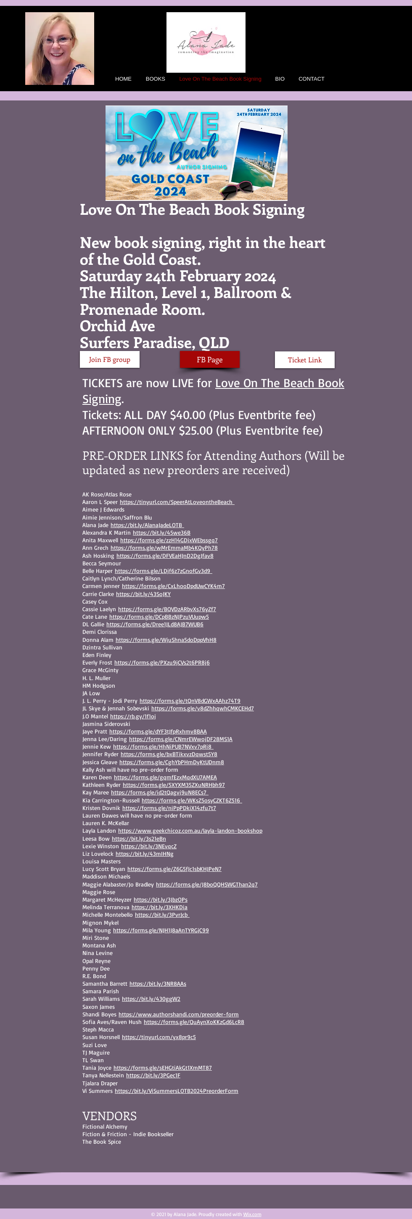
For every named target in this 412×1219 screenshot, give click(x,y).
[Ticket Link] (305, 359)
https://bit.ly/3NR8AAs (157, 983)
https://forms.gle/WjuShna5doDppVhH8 (166, 639)
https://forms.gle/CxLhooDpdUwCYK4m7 (173, 585)
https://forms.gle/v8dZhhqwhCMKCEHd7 (202, 708)
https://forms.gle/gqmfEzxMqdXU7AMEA (165, 777)
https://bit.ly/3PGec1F (153, 1075)
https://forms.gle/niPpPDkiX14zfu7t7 (169, 807)
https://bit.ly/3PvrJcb (162, 914)
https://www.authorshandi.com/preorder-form (179, 1014)
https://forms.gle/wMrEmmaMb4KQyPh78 (164, 547)
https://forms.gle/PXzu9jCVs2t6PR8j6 (162, 662)
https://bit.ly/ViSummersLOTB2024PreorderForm (176, 1090)
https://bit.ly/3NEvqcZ (149, 846)
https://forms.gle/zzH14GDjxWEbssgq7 (169, 540)
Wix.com (252, 1214)
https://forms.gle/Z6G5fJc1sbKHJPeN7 (174, 868)
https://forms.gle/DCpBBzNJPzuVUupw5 (159, 616)
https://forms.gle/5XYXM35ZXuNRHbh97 (174, 784)
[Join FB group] (110, 359)
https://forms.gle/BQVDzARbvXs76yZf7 (167, 608)
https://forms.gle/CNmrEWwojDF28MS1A (180, 738)
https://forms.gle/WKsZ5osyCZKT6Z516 (192, 800)
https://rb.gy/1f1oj (133, 716)
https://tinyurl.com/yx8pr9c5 (159, 1036)
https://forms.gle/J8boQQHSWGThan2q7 (207, 884)
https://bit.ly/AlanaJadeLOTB (147, 524)
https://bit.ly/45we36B (161, 532)
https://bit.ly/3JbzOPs (161, 899)
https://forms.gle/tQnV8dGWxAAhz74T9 (190, 700)
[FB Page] (210, 359)
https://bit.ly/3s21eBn (139, 838)
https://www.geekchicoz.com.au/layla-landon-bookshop (190, 830)
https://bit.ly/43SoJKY (143, 593)
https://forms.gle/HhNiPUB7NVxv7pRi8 (163, 746)
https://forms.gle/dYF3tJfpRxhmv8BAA (158, 731)
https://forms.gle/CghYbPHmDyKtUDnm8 (171, 761)
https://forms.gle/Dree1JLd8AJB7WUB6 (154, 624)
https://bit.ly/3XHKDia (160, 906)
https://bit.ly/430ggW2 (151, 998)
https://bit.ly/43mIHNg (145, 853)
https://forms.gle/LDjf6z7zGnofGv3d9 (163, 570)
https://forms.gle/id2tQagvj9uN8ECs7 (160, 792)
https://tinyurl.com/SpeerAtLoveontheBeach (177, 501)
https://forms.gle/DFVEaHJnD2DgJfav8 (165, 555)
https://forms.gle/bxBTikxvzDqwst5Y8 (169, 753)
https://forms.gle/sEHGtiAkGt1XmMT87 (163, 1067)
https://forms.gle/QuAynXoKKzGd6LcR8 (194, 1021)
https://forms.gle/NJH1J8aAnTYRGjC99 (161, 930)
